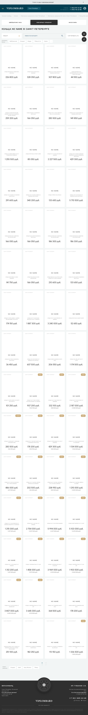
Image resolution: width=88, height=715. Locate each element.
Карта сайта (5, 695)
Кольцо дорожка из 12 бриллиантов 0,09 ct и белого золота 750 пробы (76, 73)
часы (39, 2)
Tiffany (36, 667)
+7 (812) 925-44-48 (75, 8)
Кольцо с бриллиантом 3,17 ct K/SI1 (33, 564)
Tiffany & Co (37, 41)
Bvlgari (29, 41)
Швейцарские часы (15, 22)
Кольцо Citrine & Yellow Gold (54, 195)
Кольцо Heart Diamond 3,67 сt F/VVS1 (76, 523)
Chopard (22, 41)
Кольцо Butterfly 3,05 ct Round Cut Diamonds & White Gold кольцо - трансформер (11, 648)
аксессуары (73, 22)
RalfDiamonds (13, 41)
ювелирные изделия (47, 2)
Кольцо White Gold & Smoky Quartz (76, 318)
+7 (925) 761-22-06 (75, 9)
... (51, 41)
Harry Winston (27, 667)
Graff (19, 667)
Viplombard (15, 8)
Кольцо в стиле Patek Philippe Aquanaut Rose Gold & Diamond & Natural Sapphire (12, 114)
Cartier (46, 41)
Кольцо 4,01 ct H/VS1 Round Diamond (54, 523)
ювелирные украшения (44, 22)
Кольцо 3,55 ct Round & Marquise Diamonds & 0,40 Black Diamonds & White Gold (76, 155)
